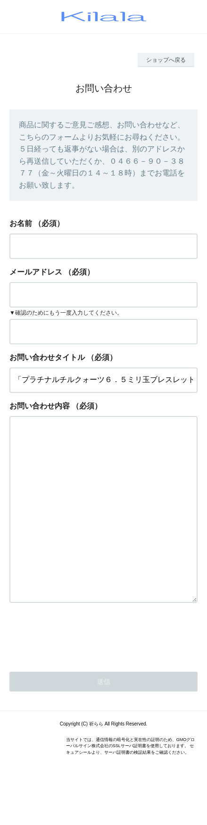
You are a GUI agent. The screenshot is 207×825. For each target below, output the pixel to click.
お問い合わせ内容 (39, 406)
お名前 (20, 223)
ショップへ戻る (166, 60)
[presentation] (81, 672)
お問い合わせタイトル (47, 357)
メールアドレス (35, 272)
